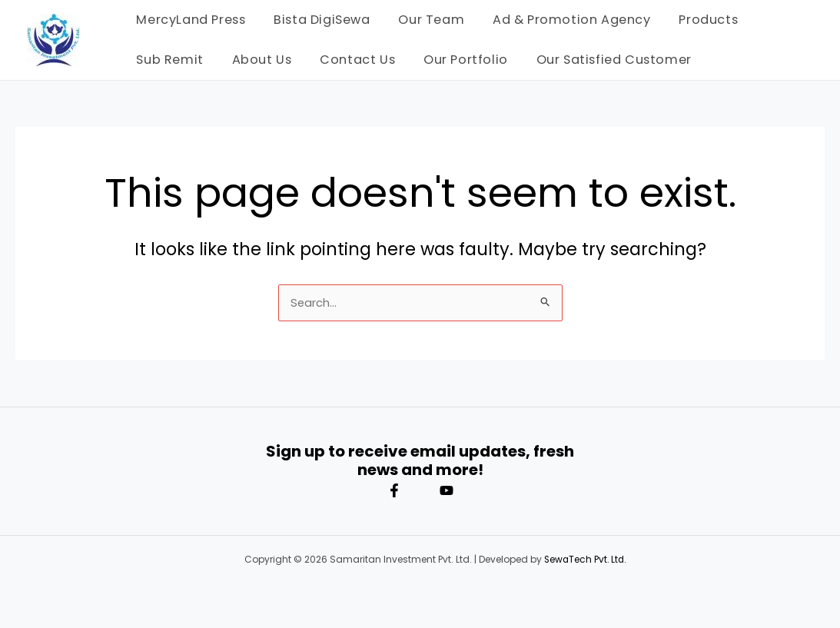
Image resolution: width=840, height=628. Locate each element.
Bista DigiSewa (317, 19)
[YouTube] (446, 490)
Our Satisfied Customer (598, 59)
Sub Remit (167, 59)
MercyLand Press (189, 19)
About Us (257, 59)
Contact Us (349, 59)
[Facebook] (394, 490)
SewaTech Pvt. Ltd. (585, 559)
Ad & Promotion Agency (560, 19)
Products (693, 19)
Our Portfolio (454, 59)
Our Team (423, 19)
